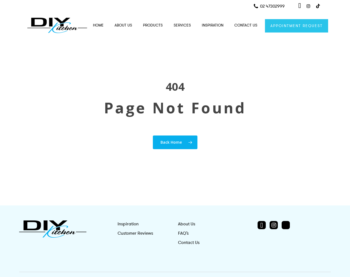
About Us (186, 224)
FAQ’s (183, 233)
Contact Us (189, 243)
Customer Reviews (135, 233)
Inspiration (128, 224)
